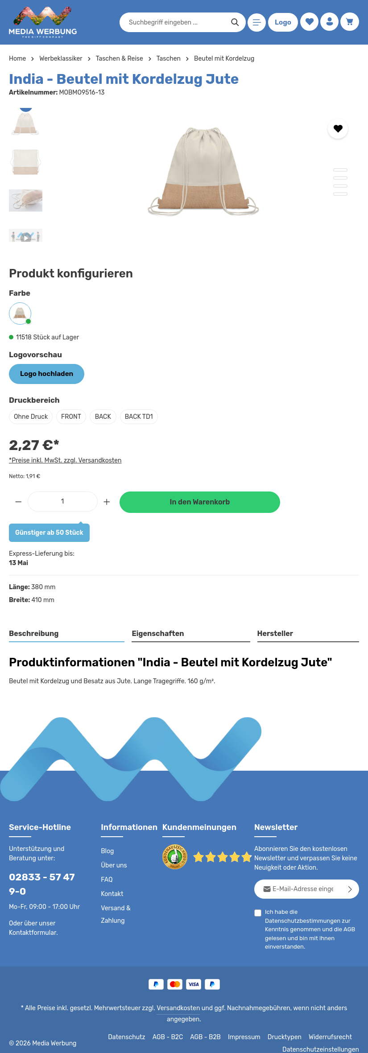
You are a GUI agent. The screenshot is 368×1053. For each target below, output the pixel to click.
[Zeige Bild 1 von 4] (340, 170)
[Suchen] (233, 22)
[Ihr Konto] (328, 22)
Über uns (113, 864)
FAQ (107, 879)
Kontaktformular (31, 931)
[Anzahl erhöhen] (107, 500)
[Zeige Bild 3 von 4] (340, 186)
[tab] (67, 633)
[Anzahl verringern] (18, 500)
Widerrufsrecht (331, 1027)
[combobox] (175, 22)
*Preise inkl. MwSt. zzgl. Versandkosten (64, 459)
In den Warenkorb (200, 501)
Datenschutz (134, 1027)
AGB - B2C (174, 1027)
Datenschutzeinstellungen (323, 1039)
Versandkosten (162, 1007)
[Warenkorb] (349, 22)
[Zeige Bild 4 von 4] (340, 194)
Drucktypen (288, 1027)
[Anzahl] (63, 500)
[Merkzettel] (307, 22)
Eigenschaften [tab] (156, 632)
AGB (346, 928)
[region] (184, 175)
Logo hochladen (44, 373)
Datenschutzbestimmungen (300, 920)
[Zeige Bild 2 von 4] (340, 178)
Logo (281, 22)
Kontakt (111, 893)
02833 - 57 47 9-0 (44, 883)
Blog (107, 850)
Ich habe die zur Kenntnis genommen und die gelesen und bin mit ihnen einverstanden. (309, 928)
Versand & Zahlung (115, 914)
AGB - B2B (212, 1027)
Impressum (250, 1027)
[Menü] (255, 22)
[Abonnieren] (350, 888)
